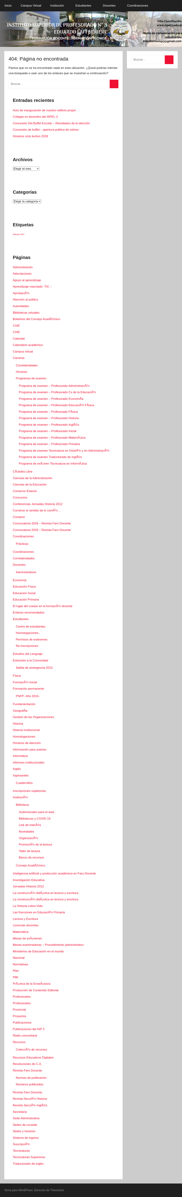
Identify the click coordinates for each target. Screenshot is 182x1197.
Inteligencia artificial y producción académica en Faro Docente (54, 873)
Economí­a (19, 580)
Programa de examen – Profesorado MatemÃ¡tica (52, 437)
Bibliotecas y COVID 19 (34, 818)
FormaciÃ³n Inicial (25, 682)
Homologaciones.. (28, 633)
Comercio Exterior (25, 491)
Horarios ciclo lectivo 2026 (30, 136)
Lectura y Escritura (25, 919)
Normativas (20, 964)
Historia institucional (26, 730)
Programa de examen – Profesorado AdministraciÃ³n (54, 386)
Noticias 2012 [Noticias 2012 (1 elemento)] (18, 234)
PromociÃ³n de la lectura (35, 844)
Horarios (21, 371)
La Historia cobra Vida (27, 906)
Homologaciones (24, 736)
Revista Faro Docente (27, 1070)
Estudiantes (85, 5)
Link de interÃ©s (30, 825)
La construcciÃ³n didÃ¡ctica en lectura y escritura (45, 893)
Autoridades (21, 306)
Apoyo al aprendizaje (27, 280)
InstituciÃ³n (20, 797)
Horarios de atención (27, 743)
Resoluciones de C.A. (27, 1064)
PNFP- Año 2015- (27, 696)
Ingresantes (21, 775)
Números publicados (29, 1084)
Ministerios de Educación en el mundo (38, 951)
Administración (23, 267)
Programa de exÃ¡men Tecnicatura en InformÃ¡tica (53, 463)
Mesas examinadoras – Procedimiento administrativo (48, 945)
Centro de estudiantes (30, 626)
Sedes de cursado (25, 1125)
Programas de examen (31, 378)
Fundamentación (24, 704)
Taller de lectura (29, 851)
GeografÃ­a (20, 710)
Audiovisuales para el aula (36, 812)
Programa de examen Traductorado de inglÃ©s (50, 457)
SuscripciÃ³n (21, 1144)
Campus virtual (23, 351)
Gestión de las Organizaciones (33, 717)
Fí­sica (17, 675)
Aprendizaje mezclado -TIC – (32, 286)
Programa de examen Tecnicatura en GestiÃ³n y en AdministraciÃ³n (64, 450)
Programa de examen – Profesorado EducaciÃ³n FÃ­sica (56, 405)
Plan (16, 970)
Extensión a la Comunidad (30, 660)
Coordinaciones (139, 5)
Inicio (8, 5)
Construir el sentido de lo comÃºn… (37, 510)
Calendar (19, 338)
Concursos (20, 497)
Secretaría (20, 1112)
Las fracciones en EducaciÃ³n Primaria (39, 912)
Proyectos (19, 1016)
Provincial (19, 1009)
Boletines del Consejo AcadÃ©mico (36, 319)
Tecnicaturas (21, 1150)
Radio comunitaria (25, 1035)
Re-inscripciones (27, 646)
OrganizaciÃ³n (28, 838)
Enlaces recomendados (28, 612)
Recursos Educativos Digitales (33, 1057)
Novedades (26, 831)
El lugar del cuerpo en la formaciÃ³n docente (42, 606)
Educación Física (24, 586)
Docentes (111, 5)
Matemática (20, 932)
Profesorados (22, 996)
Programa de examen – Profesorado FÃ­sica (48, 411)
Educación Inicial (24, 593)
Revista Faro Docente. (28, 1092)
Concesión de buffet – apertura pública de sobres (46, 129)
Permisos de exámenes (31, 639)
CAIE (16, 325)
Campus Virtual (31, 5)
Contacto (19, 517)
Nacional (19, 957)
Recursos (19, 1042)
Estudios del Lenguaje (27, 654)
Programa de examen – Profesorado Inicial (47, 431)
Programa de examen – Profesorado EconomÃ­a (51, 398)
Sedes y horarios (24, 1131)
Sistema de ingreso (26, 1137)
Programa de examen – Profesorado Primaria (49, 444)
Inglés (17, 769)
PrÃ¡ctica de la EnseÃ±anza (31, 983)
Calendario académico (28, 345)
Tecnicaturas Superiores (29, 1157)
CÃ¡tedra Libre (23, 471)
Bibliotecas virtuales (26, 312)
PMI (15, 977)
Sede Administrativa (26, 1118)
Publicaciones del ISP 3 (28, 1029)
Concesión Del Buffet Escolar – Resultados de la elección (51, 123)
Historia (18, 723)
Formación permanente (28, 688)
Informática (20, 756)
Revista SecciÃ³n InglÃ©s (30, 1105)
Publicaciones (22, 1022)
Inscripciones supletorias (29, 791)
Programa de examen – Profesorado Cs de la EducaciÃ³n (57, 392)
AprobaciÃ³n (21, 293)
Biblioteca (22, 804)
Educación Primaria (26, 599)
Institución (59, 5)
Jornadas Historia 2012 (28, 886)
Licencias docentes (26, 925)
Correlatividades (27, 365)
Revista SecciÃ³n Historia (30, 1098)
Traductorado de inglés (28, 1163)
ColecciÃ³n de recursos (31, 1049)
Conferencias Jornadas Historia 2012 (38, 504)
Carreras (19, 358)
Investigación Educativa (29, 880)
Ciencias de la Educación (30, 484)
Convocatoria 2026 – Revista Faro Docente (42, 523)
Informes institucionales (28, 762)
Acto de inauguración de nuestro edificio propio (44, 110)
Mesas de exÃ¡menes (27, 938)
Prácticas (22, 544)
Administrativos (26, 572)
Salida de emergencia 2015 (34, 667)
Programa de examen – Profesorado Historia (49, 418)
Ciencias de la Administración (32, 478)
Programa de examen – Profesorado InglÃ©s (49, 424)
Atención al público (25, 299)
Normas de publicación (31, 1077)
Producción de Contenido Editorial (35, 990)
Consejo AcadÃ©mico (30, 865)
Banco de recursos (31, 857)
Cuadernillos (24, 783)
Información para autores (29, 749)
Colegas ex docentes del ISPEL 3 (35, 116)
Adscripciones (22, 273)
